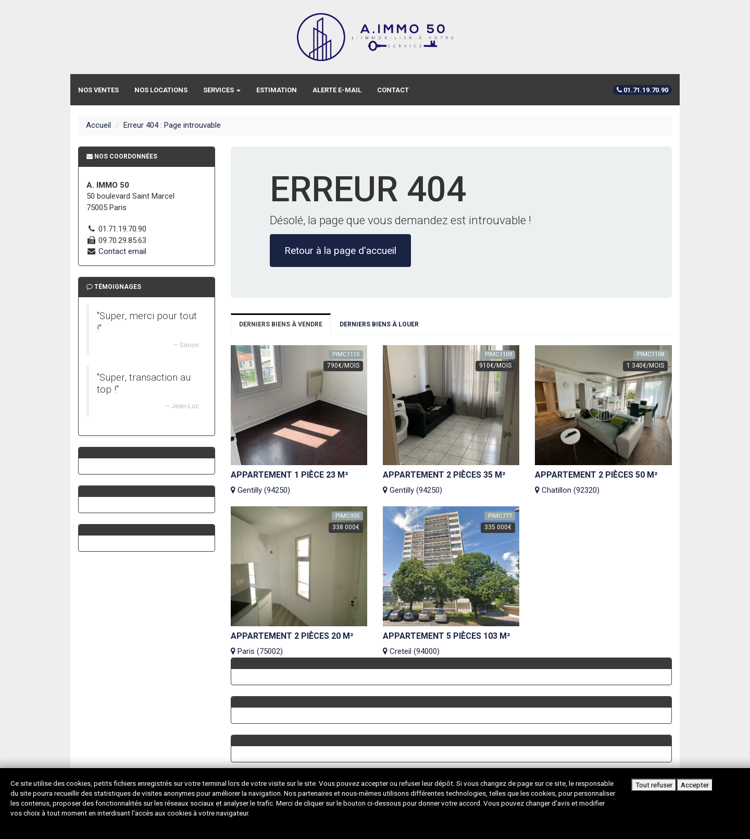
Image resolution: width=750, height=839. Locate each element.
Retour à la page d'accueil (340, 251)
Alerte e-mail (336, 90)
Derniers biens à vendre (280, 324)
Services (222, 90)
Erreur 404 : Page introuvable (172, 125)
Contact (393, 90)
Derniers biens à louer (379, 324)
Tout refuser (653, 785)
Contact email (122, 251)
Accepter (695, 785)
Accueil (98, 125)
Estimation (276, 90)
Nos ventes (98, 90)
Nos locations (161, 90)
